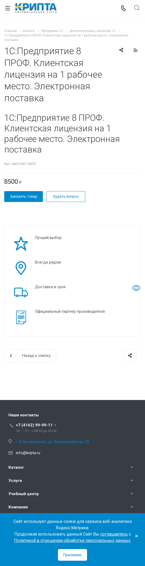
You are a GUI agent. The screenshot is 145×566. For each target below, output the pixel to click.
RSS (135, 50)
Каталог (16, 467)
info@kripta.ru (28, 452)
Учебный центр (23, 493)
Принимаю (72, 555)
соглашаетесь (114, 534)
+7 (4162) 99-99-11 (34, 425)
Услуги (15, 480)
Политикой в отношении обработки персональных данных (72, 540)
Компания (18, 507)
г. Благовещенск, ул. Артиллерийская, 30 (52, 441)
